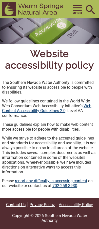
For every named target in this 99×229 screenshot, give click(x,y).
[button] (32, 9)
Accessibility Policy (76, 204)
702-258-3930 (64, 185)
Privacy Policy (42, 204)
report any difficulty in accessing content (51, 180)
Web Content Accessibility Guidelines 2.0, (46, 108)
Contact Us (16, 204)
